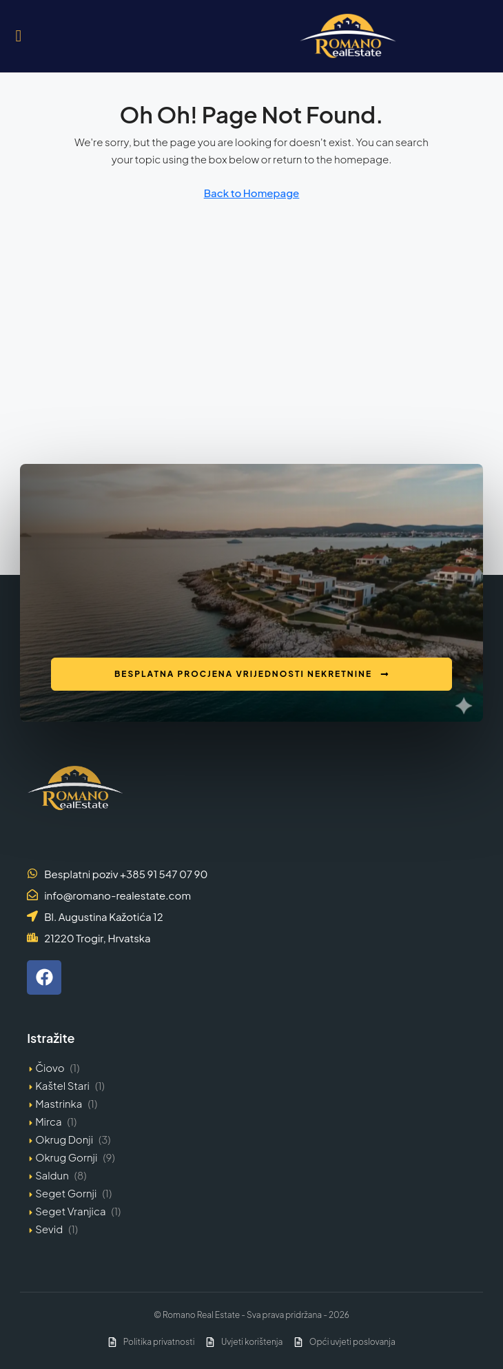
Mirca (48, 1121)
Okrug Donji (64, 1139)
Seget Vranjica (70, 1210)
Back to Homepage (252, 192)
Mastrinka (58, 1103)
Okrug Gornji (66, 1157)
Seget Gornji (65, 1192)
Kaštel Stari (62, 1085)
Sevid (49, 1228)
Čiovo (49, 1067)
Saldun (52, 1175)
